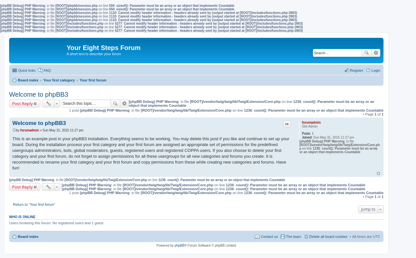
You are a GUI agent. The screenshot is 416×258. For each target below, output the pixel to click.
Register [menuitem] (356, 70)
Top (378, 173)
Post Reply (22, 103)
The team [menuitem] (293, 237)
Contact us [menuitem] (269, 237)
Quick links (26, 70)
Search (366, 53)
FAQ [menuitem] (47, 70)
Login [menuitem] (375, 70)
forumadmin (311, 122)
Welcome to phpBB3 (38, 94)
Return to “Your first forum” (34, 204)
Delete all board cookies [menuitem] (328, 237)
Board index (28, 237)
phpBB (179, 245)
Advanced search (375, 53)
